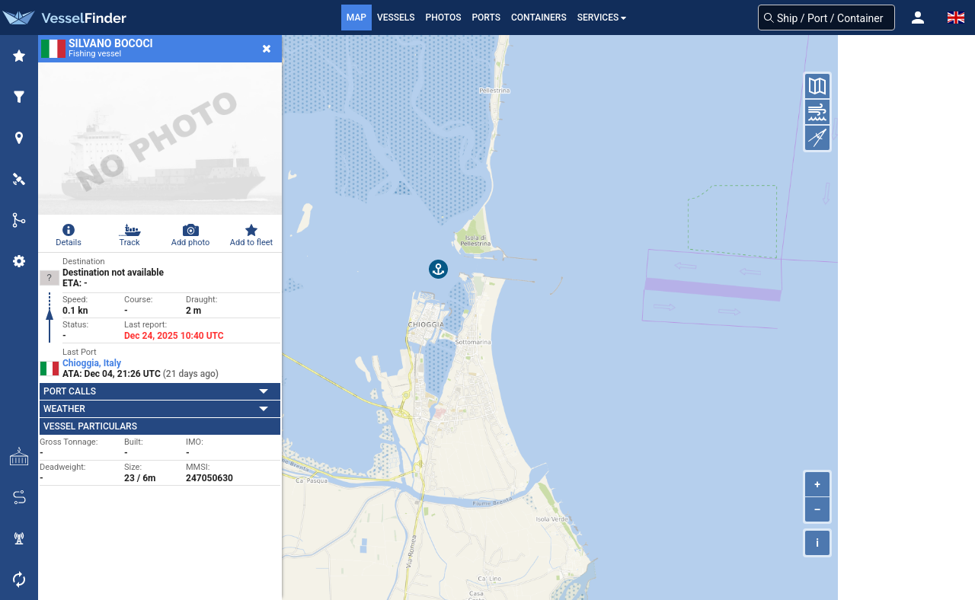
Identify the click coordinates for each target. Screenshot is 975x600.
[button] (918, 17)
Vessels (396, 17)
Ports (486, 17)
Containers (539, 17)
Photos (444, 17)
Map (356, 17)
